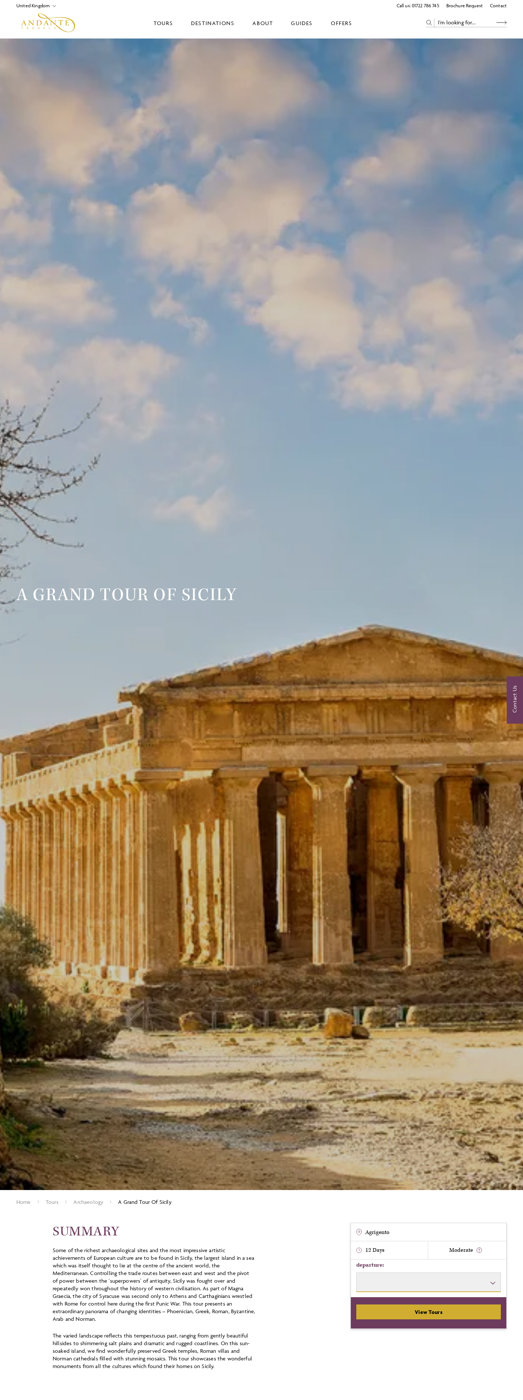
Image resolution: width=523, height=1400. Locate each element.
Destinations (212, 23)
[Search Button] (501, 23)
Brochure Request (464, 5)
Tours (163, 23)
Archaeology (88, 1201)
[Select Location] (33, 5)
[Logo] (48, 23)
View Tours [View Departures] (428, 1311)
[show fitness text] (479, 1250)
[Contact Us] (515, 700)
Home (23, 1201)
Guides (302, 23)
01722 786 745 (425, 5)
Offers (341, 23)
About (262, 23)
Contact (498, 5)
